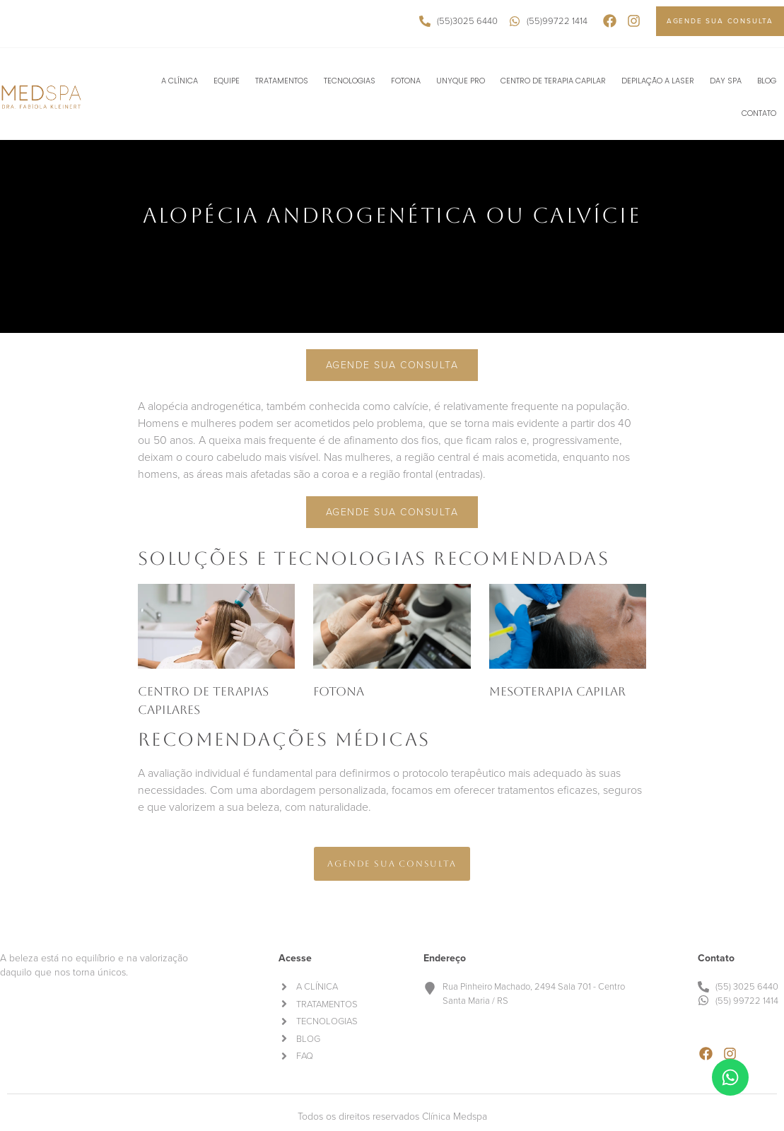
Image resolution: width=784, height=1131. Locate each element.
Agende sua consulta (392, 365)
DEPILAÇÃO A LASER (657, 80)
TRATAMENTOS (281, 80)
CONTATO (759, 113)
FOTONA (406, 80)
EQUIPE (226, 80)
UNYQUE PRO (460, 80)
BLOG (766, 80)
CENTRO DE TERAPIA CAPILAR (553, 80)
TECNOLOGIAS (349, 80)
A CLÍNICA (179, 80)
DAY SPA (726, 80)
